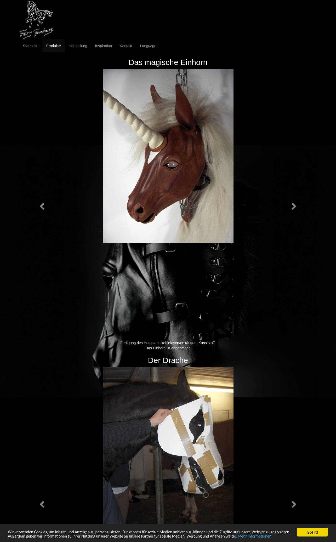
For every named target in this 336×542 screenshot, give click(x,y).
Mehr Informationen (26, 536)
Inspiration (103, 46)
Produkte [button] (53, 46)
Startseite (30, 46)
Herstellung (78, 46)
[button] (41, 204)
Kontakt (126, 46)
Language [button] (148, 46)
